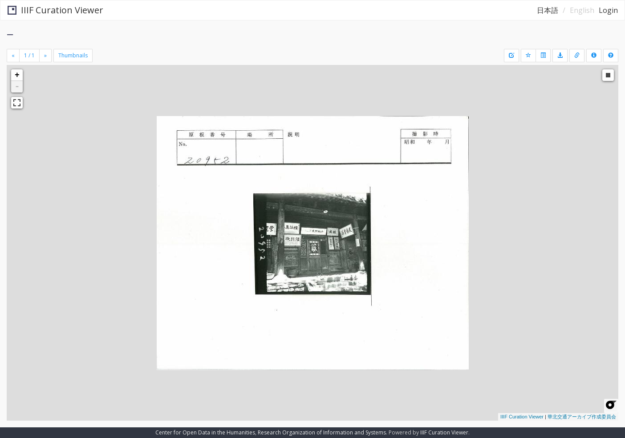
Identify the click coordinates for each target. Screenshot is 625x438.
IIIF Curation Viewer (55, 10)
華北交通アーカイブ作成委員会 (582, 416)
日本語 (547, 10)
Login (608, 10)
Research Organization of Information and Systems (322, 432)
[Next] (45, 55)
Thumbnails (73, 55)
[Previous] (13, 55)
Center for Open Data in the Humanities (205, 432)
